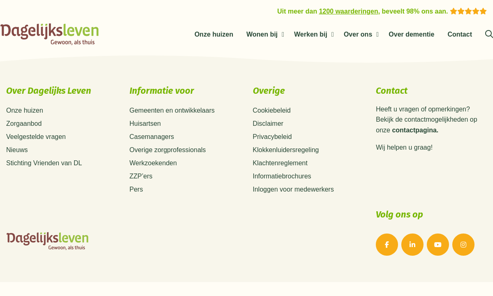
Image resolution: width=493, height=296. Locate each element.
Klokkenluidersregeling (286, 149)
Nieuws (17, 149)
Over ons (358, 34)
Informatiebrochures (282, 176)
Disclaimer (268, 123)
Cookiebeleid (272, 110)
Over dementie (411, 34)
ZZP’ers (141, 176)
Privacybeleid (272, 136)
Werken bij (310, 34)
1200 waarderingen (348, 11)
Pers (136, 189)
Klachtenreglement (280, 163)
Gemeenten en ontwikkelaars (172, 110)
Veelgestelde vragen (36, 136)
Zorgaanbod (24, 123)
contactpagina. (415, 130)
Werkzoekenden (153, 163)
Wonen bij (262, 34)
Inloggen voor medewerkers (293, 189)
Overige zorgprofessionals (168, 149)
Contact (459, 34)
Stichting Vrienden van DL (44, 163)
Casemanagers (152, 136)
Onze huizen (213, 34)
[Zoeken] (489, 34)
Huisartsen (145, 123)
